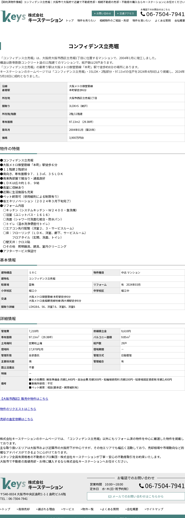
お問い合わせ (103, 13)
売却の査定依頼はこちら (16, 419)
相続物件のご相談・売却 (114, 20)
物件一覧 (88, 509)
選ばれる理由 (46, 509)
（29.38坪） (47, 337)
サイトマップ (154, 509)
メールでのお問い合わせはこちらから (136, 496)
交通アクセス (126, 13)
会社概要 (179, 20)
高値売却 (24, 509)
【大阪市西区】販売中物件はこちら (24, 398)
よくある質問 (163, 20)
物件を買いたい (142, 20)
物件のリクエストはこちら (18, 408)
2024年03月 (133, 284)
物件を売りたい (86, 20)
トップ (70, 20)
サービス (68, 509)
